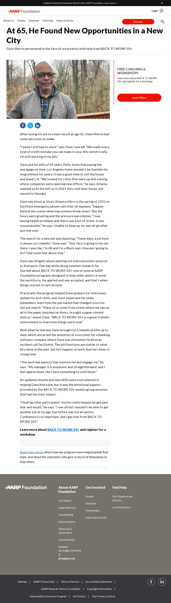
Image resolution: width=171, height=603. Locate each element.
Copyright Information (99, 588)
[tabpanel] (145, 20)
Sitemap (22, 581)
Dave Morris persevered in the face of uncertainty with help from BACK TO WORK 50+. (69, 48)
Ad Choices (79, 596)
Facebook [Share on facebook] (24, 127)
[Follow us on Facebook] (151, 582)
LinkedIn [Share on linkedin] (39, 127)
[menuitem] (8, 22)
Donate (138, 21)
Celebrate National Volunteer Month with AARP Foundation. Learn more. (79, 3)
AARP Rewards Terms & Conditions (60, 588)
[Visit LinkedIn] (162, 582)
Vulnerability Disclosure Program (48, 596)
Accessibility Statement (99, 581)
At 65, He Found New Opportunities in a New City (84, 35)
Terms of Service (70, 581)
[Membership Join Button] (139, 97)
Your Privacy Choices (103, 596)
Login (155, 10)
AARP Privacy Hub (43, 581)
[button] (162, 22)
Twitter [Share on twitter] (31, 127)
